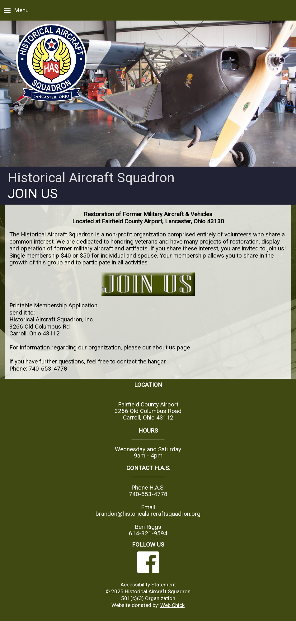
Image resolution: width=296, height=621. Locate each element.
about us (164, 347)
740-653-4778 (48, 368)
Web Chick (172, 605)
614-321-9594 (148, 533)
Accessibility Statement (148, 584)
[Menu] (7, 10)
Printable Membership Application (53, 305)
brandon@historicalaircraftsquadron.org (148, 513)
